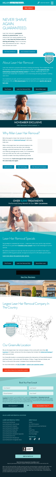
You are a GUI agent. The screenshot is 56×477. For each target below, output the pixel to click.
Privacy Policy (34, 397)
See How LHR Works (10, 51)
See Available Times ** (43, 406)
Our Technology (22, 167)
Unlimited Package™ (20, 140)
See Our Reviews (28, 277)
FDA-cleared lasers (20, 81)
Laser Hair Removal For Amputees (10, 426)
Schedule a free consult (25, 245)
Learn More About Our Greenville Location (16, 370)
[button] (51, 3)
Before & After (8, 167)
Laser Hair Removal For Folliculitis (10, 432)
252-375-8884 (21, 364)
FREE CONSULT (29, 8)
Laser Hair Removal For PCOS (9, 435)
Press (30, 428)
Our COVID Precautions (34, 424)
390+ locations (40, 203)
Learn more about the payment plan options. (16, 256)
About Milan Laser (41, 89)
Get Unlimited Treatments (28, 51)
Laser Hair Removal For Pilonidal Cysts (11, 437)
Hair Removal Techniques (39, 167)
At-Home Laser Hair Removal (9, 422)
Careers (30, 422)
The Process (7, 89)
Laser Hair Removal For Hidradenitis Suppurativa (13, 434)
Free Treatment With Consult (28, 125)
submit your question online (35, 364)
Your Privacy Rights (33, 434)
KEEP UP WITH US (28, 456)
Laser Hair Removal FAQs (23, 89)
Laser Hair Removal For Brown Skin (10, 430)
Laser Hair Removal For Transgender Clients (12, 439)
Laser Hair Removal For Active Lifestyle (11, 424)
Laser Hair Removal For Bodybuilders (11, 428)
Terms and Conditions (33, 432)
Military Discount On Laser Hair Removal (37, 426)
